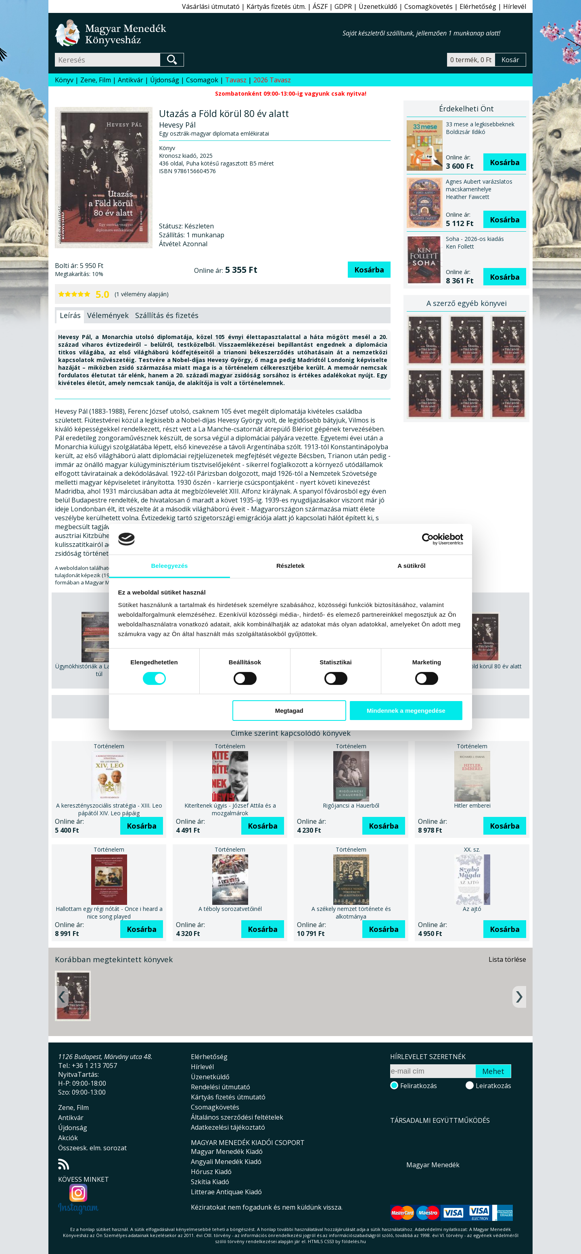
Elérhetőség (478, 6)
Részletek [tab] (290, 565)
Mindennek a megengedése (406, 710)
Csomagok (202, 79)
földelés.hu (354, 1241)
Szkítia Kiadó (210, 1181)
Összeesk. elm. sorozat (92, 1147)
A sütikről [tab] (411, 565)
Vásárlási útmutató (211, 6)
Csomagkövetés (428, 6)
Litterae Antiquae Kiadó (226, 1191)
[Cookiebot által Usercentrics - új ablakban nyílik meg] (428, 539)
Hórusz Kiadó (211, 1171)
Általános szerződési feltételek (237, 1117)
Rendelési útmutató (220, 1086)
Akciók (68, 1137)
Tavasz (236, 79)
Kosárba (369, 269)
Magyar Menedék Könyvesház (199, 32)
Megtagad (289, 710)
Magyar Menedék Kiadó (227, 1151)
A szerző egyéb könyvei (466, 303)
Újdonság (164, 79)
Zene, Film (95, 79)
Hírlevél (514, 6)
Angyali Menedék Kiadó (226, 1161)
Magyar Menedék (433, 1164)
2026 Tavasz (272, 79)
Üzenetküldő (378, 6)
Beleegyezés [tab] (169, 565)
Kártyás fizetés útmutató (228, 1097)
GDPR (343, 6)
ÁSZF (320, 6)
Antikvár (130, 79)
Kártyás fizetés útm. (276, 6)
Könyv (64, 79)
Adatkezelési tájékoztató (228, 1127)
